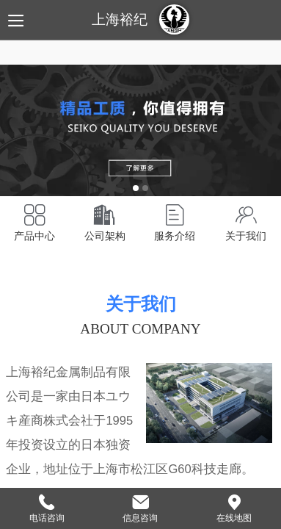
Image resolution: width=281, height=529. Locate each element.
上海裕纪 (119, 19)
